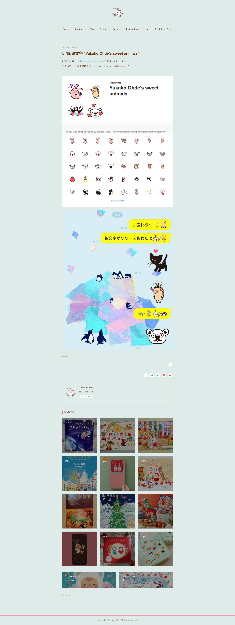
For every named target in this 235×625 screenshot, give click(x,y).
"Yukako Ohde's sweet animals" (89, 61)
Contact (79, 29)
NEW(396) (65, 356)
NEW (91, 29)
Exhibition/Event (163, 29)
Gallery (117, 29)
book (147, 29)
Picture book (132, 29)
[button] (66, 29)
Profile (66, 29)
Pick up (103, 29)
